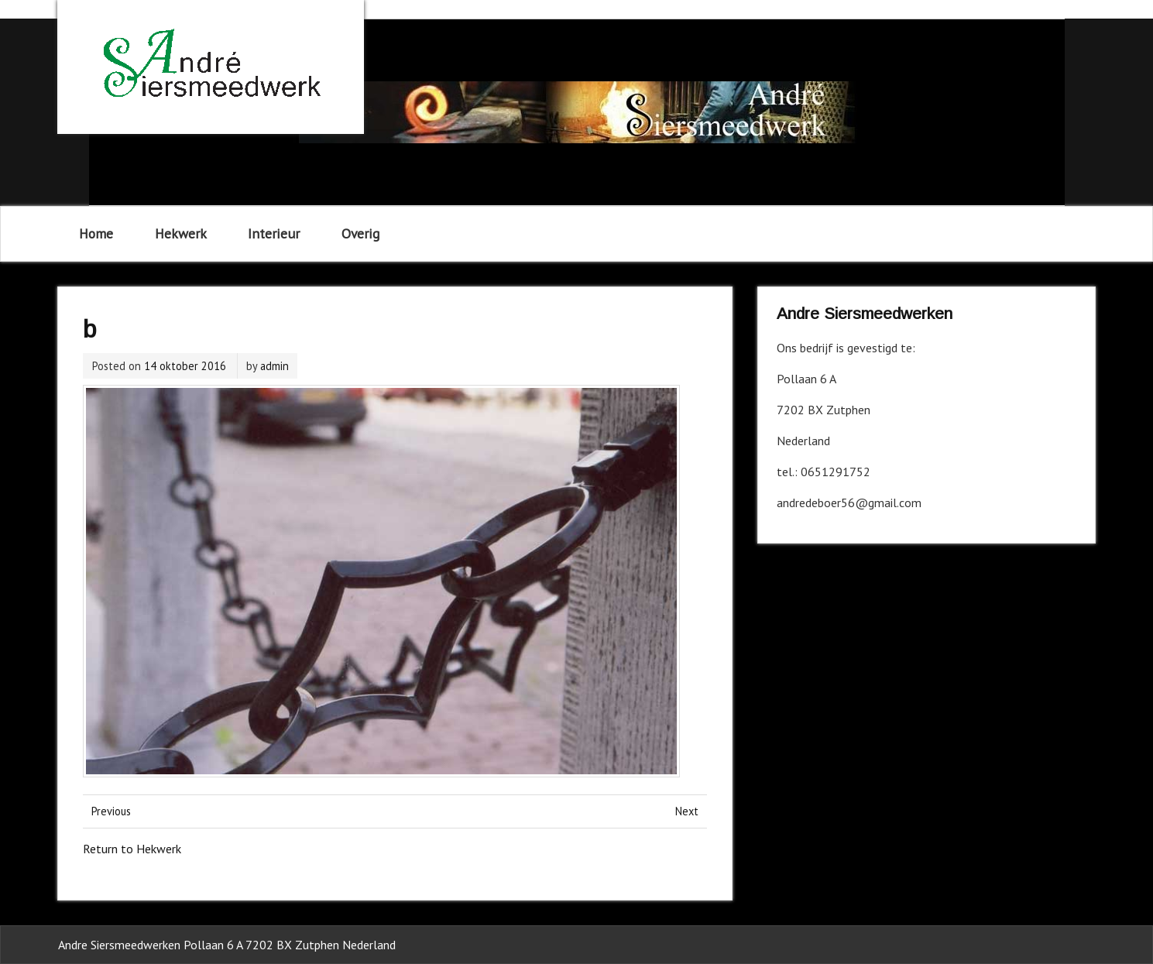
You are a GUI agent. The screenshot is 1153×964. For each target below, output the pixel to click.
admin (274, 365)
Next (686, 811)
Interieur (274, 233)
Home (96, 233)
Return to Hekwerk (132, 848)
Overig (360, 233)
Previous (111, 811)
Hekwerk (181, 233)
